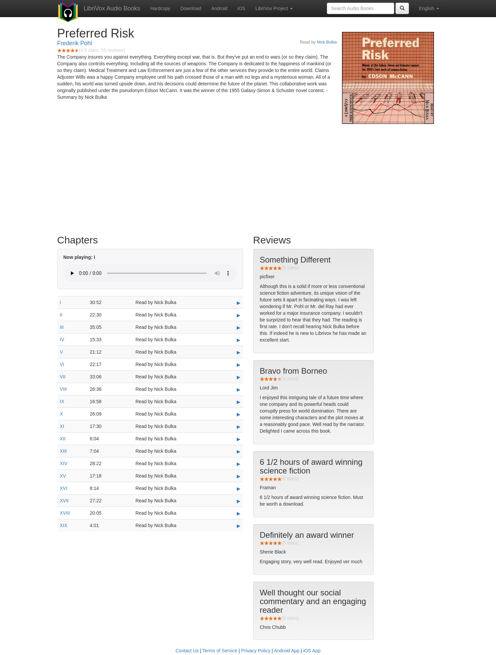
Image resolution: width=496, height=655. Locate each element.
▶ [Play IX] (238, 401)
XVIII (65, 513)
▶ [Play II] (238, 315)
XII (63, 438)
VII (63, 376)
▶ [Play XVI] (238, 488)
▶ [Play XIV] (238, 463)
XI (62, 426)
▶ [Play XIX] (238, 525)
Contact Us (187, 650)
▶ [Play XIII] (238, 451)
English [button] (429, 8)
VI (62, 364)
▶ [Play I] (238, 302)
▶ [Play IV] (238, 340)
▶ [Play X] (238, 414)
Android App (286, 650)
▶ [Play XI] (238, 426)
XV (63, 476)
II (61, 314)
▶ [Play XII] (238, 439)
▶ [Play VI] (238, 364)
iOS (241, 8)
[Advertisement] (248, 177)
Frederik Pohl (74, 43)
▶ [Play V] (238, 352)
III (62, 327)
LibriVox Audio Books (112, 8)
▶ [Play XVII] (238, 501)
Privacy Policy (255, 650)
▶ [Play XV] (238, 476)
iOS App (312, 650)
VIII (63, 389)
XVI (64, 488)
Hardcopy (160, 8)
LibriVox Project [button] (273, 8)
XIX (64, 525)
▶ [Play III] (238, 327)
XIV (64, 463)
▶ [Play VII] (238, 377)
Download (191, 8)
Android (219, 8)
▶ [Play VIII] (238, 389)
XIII (63, 451)
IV (62, 339)
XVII (64, 500)
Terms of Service (219, 650)
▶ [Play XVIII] (238, 513)
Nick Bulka (327, 42)
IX (62, 401)
